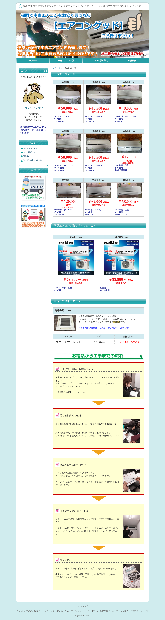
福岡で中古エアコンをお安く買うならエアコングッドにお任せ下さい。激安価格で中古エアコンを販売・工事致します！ (89, 611)
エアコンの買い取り (99, 60)
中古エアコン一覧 (30, 148)
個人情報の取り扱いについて (33, 161)
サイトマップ (82, 606)
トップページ (56, 68)
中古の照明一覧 (29, 152)
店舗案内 (26, 156)
